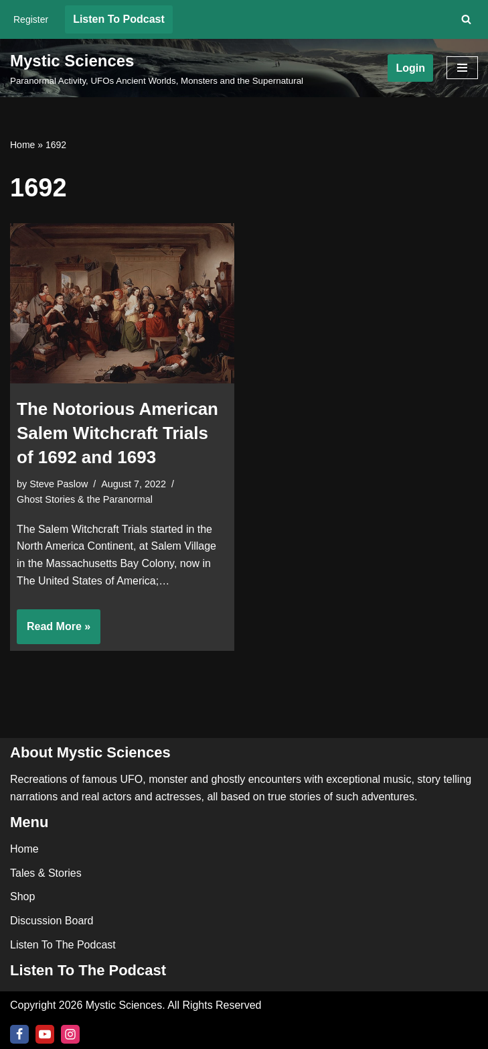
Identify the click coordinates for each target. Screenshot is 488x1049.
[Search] (466, 19)
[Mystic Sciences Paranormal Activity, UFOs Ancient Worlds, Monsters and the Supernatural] (156, 68)
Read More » (53, 630)
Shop (22, 896)
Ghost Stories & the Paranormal (85, 499)
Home (22, 144)
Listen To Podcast (119, 19)
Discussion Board (52, 920)
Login (410, 68)
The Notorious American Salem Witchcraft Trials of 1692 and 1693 (117, 433)
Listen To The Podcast (63, 944)
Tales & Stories (46, 873)
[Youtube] (44, 1034)
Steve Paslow (58, 484)
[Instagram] (70, 1034)
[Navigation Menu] (462, 67)
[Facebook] (19, 1034)
